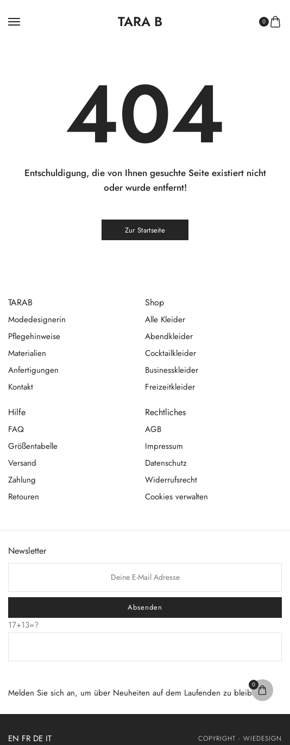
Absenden (145, 607)
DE (38, 738)
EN (13, 738)
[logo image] (140, 21)
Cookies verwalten (176, 497)
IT (49, 738)
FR (26, 738)
